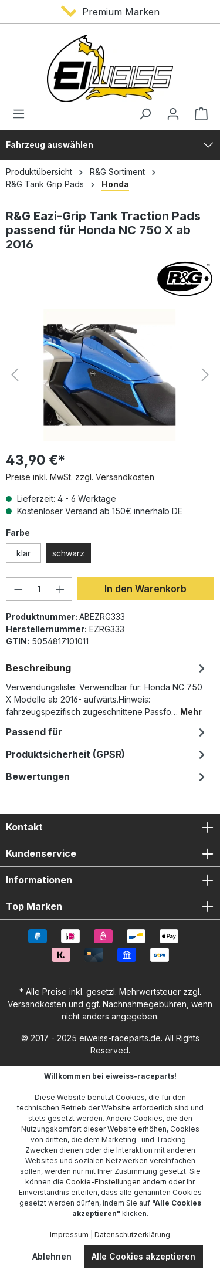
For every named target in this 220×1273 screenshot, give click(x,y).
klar (23, 553)
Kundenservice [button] (110, 853)
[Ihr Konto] (173, 114)
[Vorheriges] (14, 375)
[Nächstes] (205, 375)
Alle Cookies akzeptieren (143, 1256)
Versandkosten (37, 1004)
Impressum (69, 1234)
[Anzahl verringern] (18, 589)
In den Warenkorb (145, 589)
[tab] (107, 689)
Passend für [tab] (107, 732)
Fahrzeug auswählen (49, 145)
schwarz (68, 553)
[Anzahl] (39, 589)
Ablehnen (52, 1256)
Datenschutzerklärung (132, 1234)
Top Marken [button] (110, 906)
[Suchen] (145, 114)
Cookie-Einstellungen (103, 1181)
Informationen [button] (110, 880)
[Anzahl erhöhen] (60, 589)
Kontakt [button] (110, 827)
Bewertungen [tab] (107, 776)
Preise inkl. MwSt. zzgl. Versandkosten (80, 477)
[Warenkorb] (197, 114)
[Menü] (22, 114)
